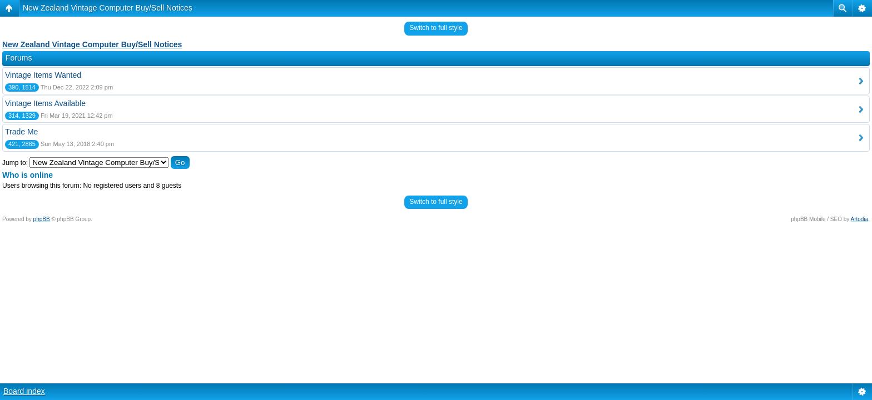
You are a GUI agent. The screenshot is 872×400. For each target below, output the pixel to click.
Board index (24, 391)
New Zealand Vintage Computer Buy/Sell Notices (107, 7)
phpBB (41, 219)
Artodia (860, 219)
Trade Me (21, 131)
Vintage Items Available (45, 103)
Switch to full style (435, 28)
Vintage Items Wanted (43, 75)
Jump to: (15, 163)
